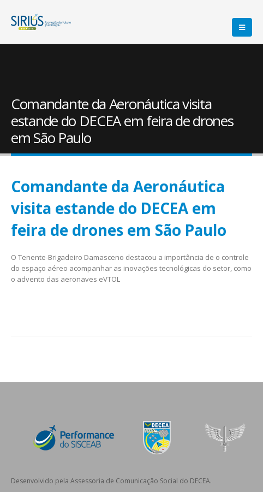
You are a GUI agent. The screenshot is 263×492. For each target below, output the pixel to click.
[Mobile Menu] (242, 27)
